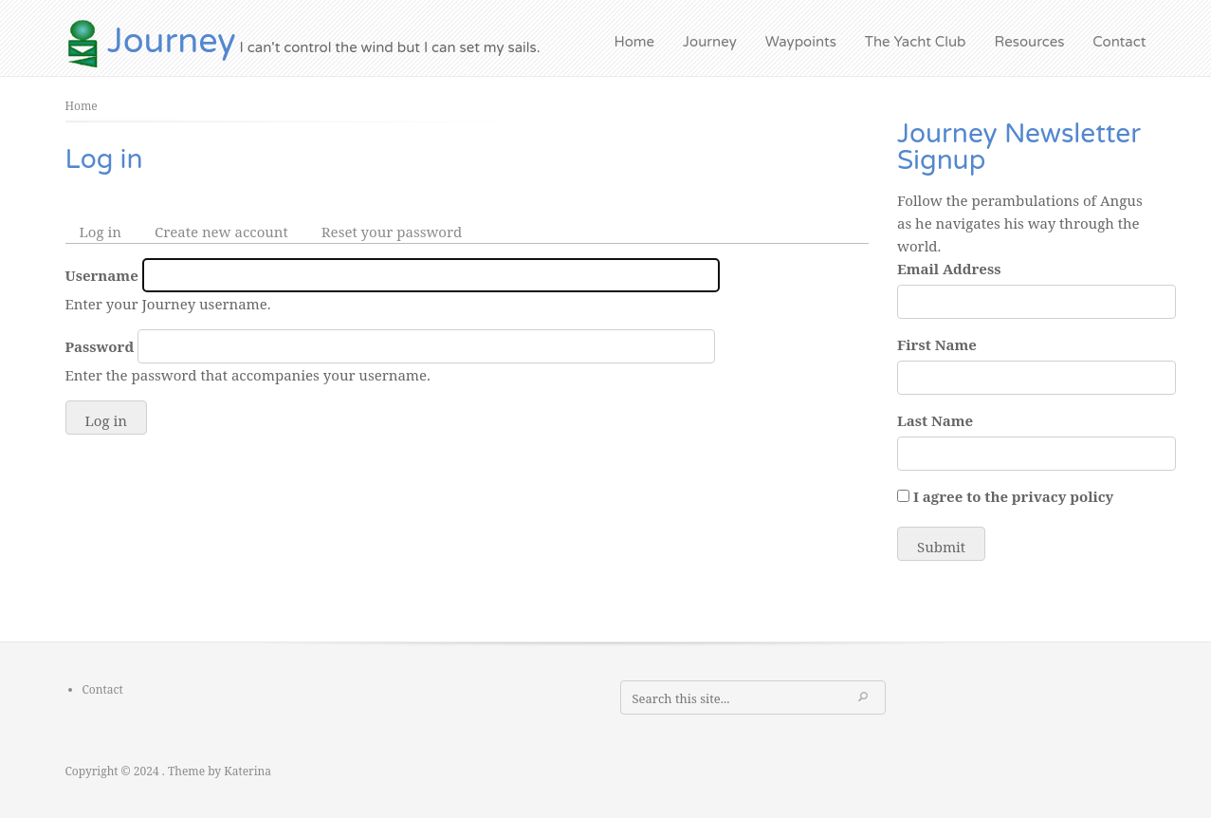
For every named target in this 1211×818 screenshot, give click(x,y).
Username (101, 275)
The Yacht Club (915, 41)
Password (100, 346)
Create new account (221, 231)
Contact (1119, 41)
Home (635, 41)
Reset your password (392, 231)
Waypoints (800, 41)
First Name (937, 344)
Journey (171, 41)
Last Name (935, 420)
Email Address (948, 268)
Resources (1030, 41)
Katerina (247, 771)
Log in (108, 231)
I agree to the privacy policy (1013, 496)
